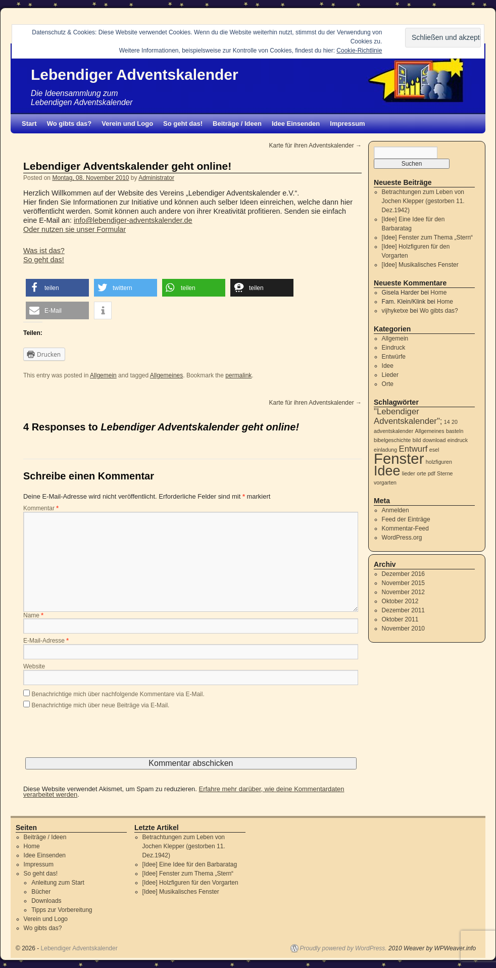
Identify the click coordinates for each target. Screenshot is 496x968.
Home (438, 292)
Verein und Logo (127, 123)
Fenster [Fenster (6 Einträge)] (399, 458)
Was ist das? (44, 251)
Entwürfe (394, 356)
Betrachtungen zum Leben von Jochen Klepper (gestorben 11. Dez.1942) (423, 201)
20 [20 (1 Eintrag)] (455, 422)
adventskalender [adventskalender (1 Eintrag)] (393, 431)
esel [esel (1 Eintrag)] (434, 450)
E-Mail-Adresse (46, 641)
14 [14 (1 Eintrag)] (447, 422)
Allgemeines (166, 375)
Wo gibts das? (69, 123)
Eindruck (394, 347)
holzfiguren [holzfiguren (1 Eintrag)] (439, 462)
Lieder (390, 374)
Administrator (156, 177)
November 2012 (403, 592)
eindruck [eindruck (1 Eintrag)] (458, 440)
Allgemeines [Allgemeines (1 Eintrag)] (429, 431)
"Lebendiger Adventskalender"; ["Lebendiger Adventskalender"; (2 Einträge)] (408, 416)
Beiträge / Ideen (237, 123)
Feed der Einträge (406, 519)
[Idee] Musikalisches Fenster (420, 264)
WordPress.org (402, 537)
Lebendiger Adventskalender (134, 74)
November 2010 (403, 628)
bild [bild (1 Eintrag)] (417, 440)
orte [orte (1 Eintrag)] (421, 473)
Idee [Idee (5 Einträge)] (387, 470)
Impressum (347, 123)
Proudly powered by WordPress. (343, 948)
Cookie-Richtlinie (359, 50)
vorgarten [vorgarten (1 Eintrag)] (385, 482)
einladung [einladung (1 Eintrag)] (385, 450)
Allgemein (103, 375)
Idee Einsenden (296, 123)
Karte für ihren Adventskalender (315, 145)
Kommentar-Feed (405, 528)
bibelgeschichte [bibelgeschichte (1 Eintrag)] (392, 440)
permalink (238, 375)
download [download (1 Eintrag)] (434, 440)
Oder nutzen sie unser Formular (74, 229)
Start (29, 123)
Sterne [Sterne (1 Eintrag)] (445, 473)
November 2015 (403, 583)
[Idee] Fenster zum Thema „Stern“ (427, 237)
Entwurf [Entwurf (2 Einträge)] (413, 449)
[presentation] (100, 737)
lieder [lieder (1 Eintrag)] (408, 473)
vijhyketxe (395, 310)
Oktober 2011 (400, 619)
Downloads (46, 900)
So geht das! (183, 123)
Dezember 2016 (403, 573)
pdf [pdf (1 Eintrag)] (431, 473)
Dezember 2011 (403, 610)
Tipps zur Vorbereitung (61, 909)
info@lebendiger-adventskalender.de (133, 220)
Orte (387, 384)
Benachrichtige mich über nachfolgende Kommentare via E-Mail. (118, 694)
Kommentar (41, 509)
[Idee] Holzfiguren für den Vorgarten (190, 882)
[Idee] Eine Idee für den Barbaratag (189, 864)
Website (34, 667)
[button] (57, 288)
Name (33, 616)
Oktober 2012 (400, 601)
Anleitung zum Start (57, 882)
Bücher (41, 891)
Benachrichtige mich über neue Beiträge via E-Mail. (101, 705)
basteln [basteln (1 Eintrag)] (454, 431)
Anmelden (395, 510)
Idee (387, 365)
